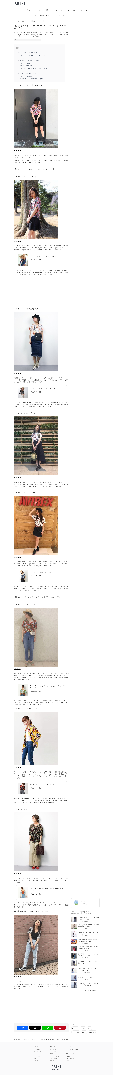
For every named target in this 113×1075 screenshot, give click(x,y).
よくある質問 (53, 1051)
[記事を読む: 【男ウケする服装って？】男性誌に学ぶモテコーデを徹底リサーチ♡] (85, 926)
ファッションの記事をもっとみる (92, 990)
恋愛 (47, 10)
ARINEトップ (17, 15)
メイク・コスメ (58, 10)
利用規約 (52, 1054)
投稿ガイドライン (54, 1058)
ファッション (71, 10)
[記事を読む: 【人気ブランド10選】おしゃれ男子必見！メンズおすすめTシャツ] (85, 934)
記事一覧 (36, 1060)
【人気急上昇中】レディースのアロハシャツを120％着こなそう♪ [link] (53, 15)
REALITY (67, 1060)
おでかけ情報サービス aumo (72, 1049)
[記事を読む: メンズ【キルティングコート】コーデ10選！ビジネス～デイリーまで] (85, 978)
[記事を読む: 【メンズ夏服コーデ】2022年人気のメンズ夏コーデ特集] (85, 963)
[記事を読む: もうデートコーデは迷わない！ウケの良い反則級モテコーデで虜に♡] (85, 948)
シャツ (41, 21)
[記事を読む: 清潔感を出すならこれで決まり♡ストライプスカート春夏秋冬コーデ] (85, 970)
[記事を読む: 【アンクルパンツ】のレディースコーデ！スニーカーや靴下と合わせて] (85, 985)
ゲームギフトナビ (70, 1058)
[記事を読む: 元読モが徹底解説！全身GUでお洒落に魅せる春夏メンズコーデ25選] (85, 941)
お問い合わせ (53, 1049)
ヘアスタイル (27, 10)
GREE (67, 1051)
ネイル (38, 10)
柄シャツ (35, 21)
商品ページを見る (36, 260)
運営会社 (52, 1060)
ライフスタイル (85, 10)
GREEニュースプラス (71, 1054)
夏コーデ (84, 1032)
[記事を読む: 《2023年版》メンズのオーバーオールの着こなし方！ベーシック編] (85, 956)
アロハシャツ (75, 1032)
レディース (34, 15)
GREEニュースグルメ (71, 1056)
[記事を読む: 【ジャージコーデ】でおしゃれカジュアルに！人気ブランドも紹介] (85, 919)
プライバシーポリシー (55, 1056)
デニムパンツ (92, 1032)
